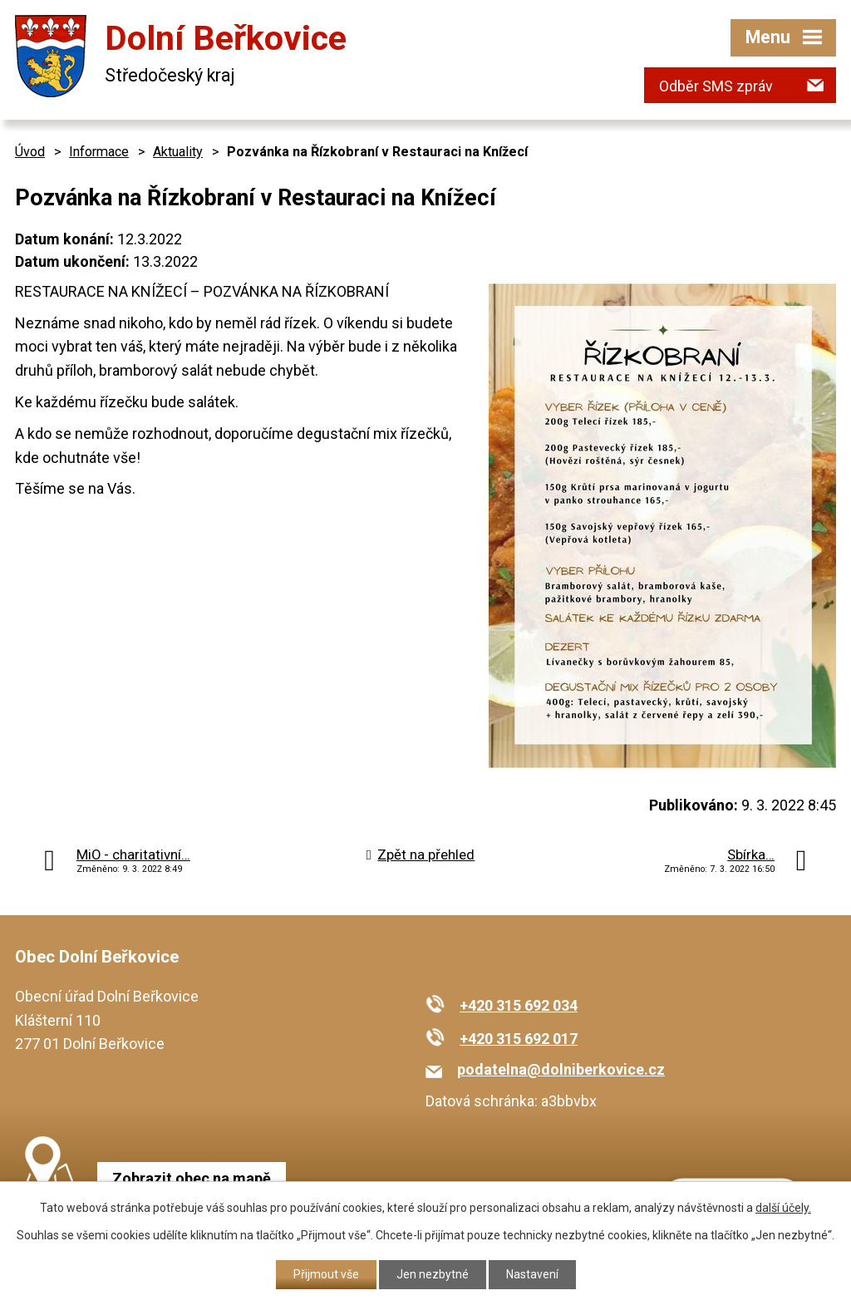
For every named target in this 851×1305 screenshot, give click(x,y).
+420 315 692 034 (519, 1005)
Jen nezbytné (432, 1274)
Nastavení (532, 1274)
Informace (99, 152)
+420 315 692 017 (519, 1038)
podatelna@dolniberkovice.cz (561, 1069)
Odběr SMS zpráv (716, 86)
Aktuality (178, 152)
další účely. (783, 1207)
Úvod (30, 152)
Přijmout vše (326, 1274)
